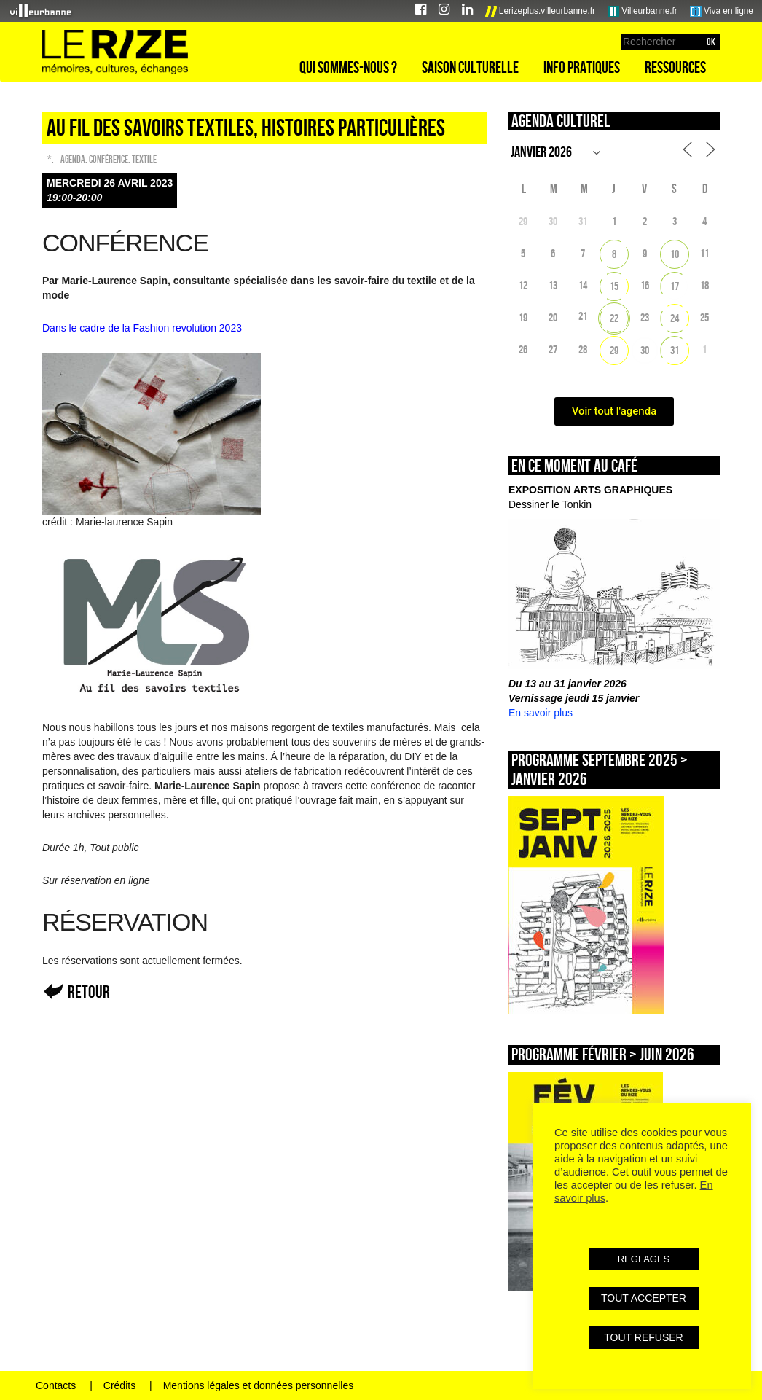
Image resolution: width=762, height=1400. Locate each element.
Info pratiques (581, 67)
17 (674, 286)
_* (47, 159)
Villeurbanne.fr (642, 11)
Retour (89, 991)
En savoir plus (540, 713)
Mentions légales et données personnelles (258, 1385)
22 (614, 318)
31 (674, 350)
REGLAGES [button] (644, 1259)
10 (674, 254)
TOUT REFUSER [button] (643, 1337)
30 (644, 350)
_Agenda (70, 159)
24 (674, 318)
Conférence (108, 159)
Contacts (56, 1385)
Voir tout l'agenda (614, 411)
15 (614, 286)
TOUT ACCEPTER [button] (643, 1298)
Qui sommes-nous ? (348, 67)
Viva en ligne (721, 11)
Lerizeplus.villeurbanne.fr (540, 11)
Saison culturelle (470, 67)
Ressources (675, 67)
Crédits (119, 1385)
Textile (144, 159)
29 (614, 350)
